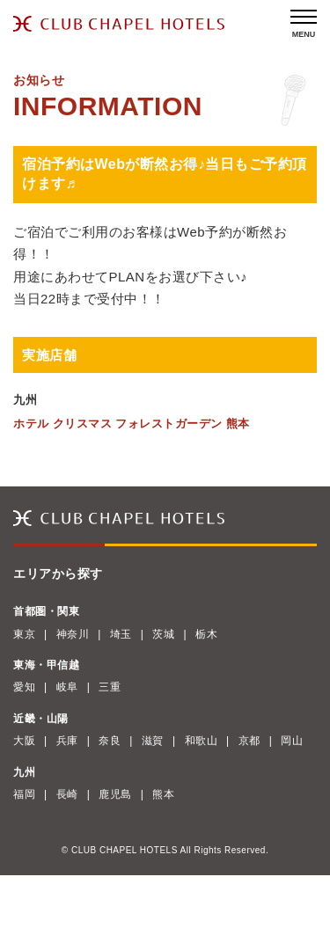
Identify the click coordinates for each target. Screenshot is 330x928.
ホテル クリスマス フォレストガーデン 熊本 (131, 423)
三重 (110, 687)
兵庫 (67, 740)
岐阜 (67, 687)
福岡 (24, 794)
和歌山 (201, 740)
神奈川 (73, 634)
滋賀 (153, 740)
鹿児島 (115, 794)
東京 (24, 634)
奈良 (110, 740)
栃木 (206, 634)
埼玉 (121, 634)
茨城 (163, 634)
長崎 (67, 794)
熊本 (163, 794)
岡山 (292, 740)
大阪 (24, 740)
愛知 (24, 687)
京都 (249, 740)
